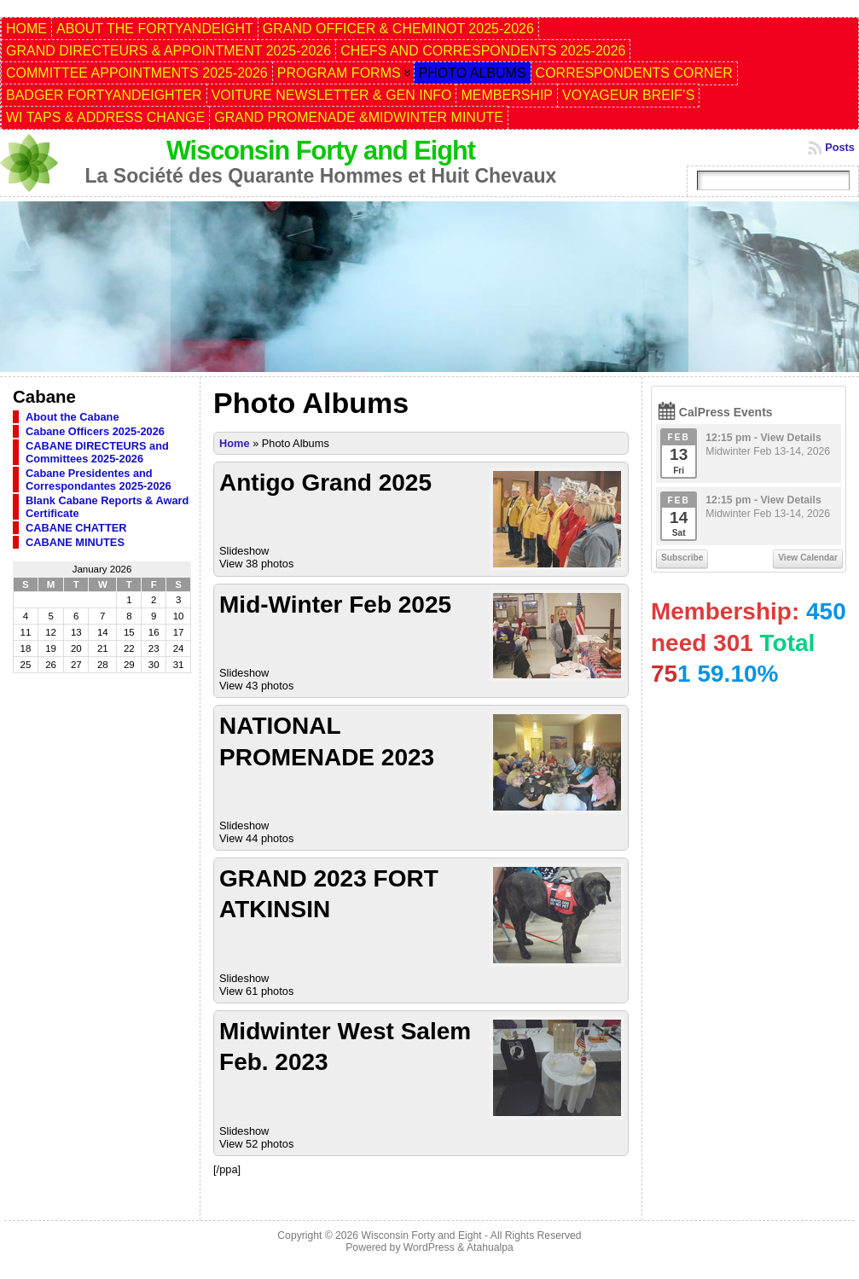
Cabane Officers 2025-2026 (95, 431)
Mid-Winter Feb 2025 (335, 604)
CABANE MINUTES (75, 542)
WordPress (429, 1247)
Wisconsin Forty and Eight (320, 151)
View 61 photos (256, 991)
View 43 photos (256, 685)
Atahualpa (490, 1247)
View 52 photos (256, 1143)
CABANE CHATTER (76, 527)
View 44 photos (256, 838)
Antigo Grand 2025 (325, 482)
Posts (840, 147)
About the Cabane (72, 416)
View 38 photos (256, 563)
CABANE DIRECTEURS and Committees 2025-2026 (97, 452)
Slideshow (244, 550)
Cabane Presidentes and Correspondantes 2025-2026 (98, 479)
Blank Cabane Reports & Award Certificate (107, 507)
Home (234, 443)
